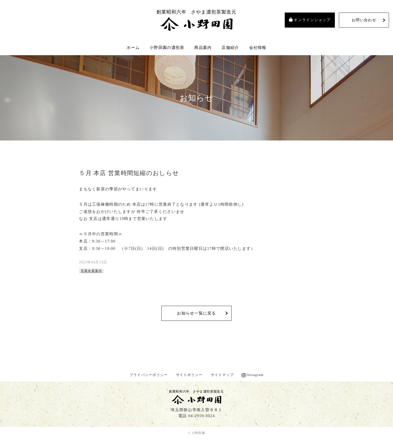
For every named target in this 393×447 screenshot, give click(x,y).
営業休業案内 (91, 271)
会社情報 (257, 47)
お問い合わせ (364, 20)
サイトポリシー (189, 375)
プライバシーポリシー (149, 375)
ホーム (133, 47)
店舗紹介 (230, 47)
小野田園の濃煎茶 (167, 47)
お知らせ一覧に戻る (196, 313)
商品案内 (203, 47)
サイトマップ (222, 375)
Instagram (255, 375)
